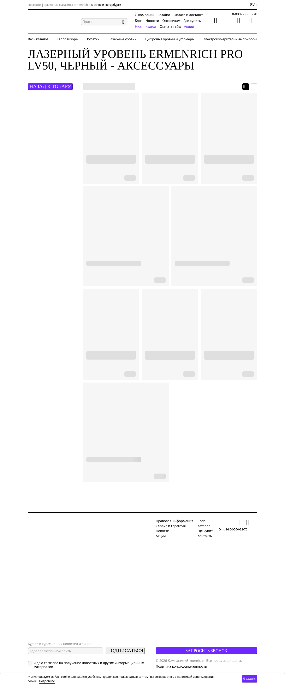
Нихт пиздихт (145, 26)
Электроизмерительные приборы (230, 39)
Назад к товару (50, 86)
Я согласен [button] (249, 678)
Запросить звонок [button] (206, 650)
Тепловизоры (67, 39)
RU (252, 4)
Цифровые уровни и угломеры (170, 39)
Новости (152, 20)
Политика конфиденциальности (181, 666)
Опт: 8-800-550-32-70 (233, 529)
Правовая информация (174, 521)
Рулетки (93, 39)
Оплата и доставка (188, 15)
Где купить (192, 20)
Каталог (164, 15)
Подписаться (125, 650)
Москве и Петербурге (106, 5)
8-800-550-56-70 (244, 14)
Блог (138, 20)
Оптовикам (171, 20)
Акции (189, 26)
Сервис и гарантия (171, 526)
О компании (145, 15)
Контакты (205, 536)
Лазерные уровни (122, 39)
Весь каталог (38, 39)
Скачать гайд (170, 26)
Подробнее (47, 681)
